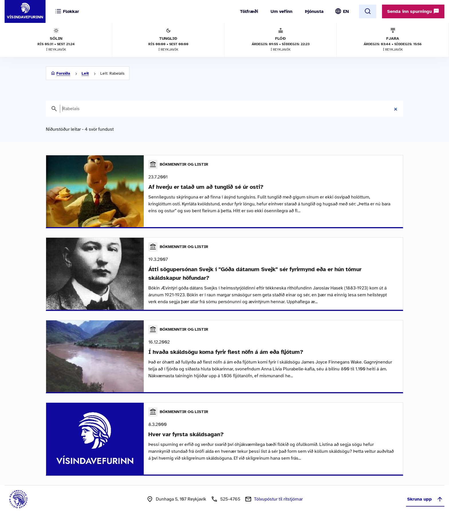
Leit (85, 73)
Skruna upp (425, 499)
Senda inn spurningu (413, 11)
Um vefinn (281, 11)
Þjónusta (314, 11)
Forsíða (63, 73)
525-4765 (230, 499)
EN (346, 11)
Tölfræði (249, 11)
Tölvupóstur (278, 499)
